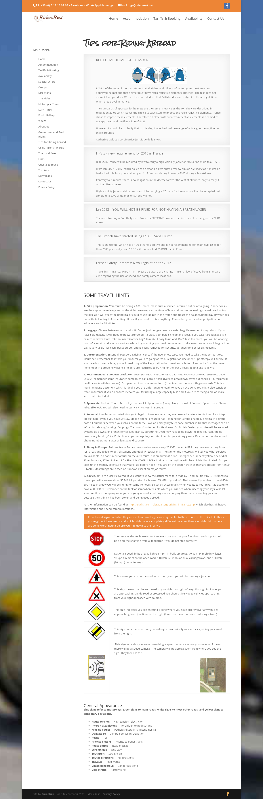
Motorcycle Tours (48, 104)
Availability (194, 19)
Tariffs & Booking (166, 19)
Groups (42, 87)
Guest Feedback (48, 164)
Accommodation (136, 19)
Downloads (45, 175)
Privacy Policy (46, 187)
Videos (42, 121)
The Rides (44, 98)
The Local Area (47, 153)
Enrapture (48, 794)
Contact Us (215, 19)
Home (113, 19)
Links (41, 159)
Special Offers (46, 81)
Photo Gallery (46, 115)
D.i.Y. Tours (45, 109)
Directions (44, 92)
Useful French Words (51, 147)
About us (43, 126)
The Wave (44, 170)
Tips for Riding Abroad (52, 142)
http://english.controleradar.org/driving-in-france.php (162, 504)
